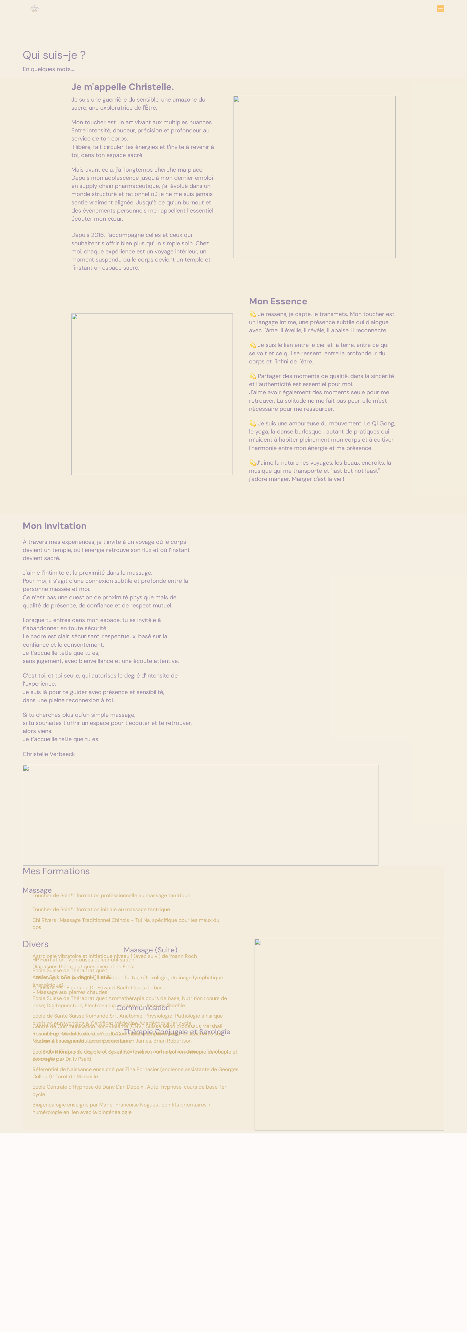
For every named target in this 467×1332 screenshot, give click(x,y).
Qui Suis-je (258, 14)
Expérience (94, 1286)
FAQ (230, 14)
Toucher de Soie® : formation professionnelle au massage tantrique (111, 899)
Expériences (201, 14)
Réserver (291, 14)
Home (170, 14)
